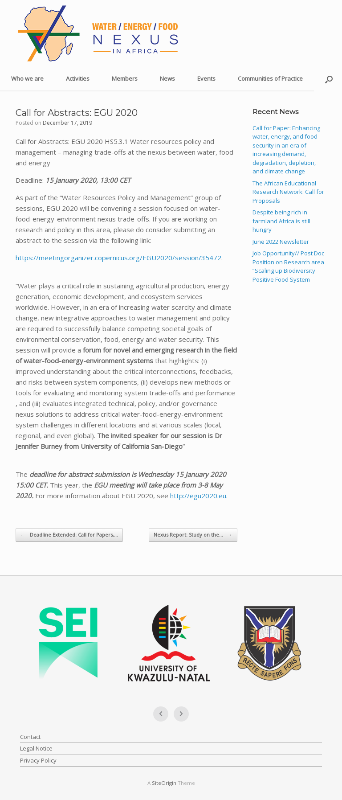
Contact (30, 737)
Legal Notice (36, 748)
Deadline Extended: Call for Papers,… (69, 535)
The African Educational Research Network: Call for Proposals (288, 192)
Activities (78, 78)
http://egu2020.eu (198, 495)
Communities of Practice (270, 78)
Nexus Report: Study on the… (193, 535)
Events (206, 78)
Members (125, 78)
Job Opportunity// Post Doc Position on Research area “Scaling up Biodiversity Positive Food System (288, 266)
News (167, 78)
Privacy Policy (38, 760)
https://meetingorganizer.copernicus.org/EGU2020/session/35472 (118, 257)
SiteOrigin (164, 782)
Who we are (27, 78)
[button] (329, 79)
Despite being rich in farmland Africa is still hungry (281, 221)
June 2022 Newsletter (280, 242)
